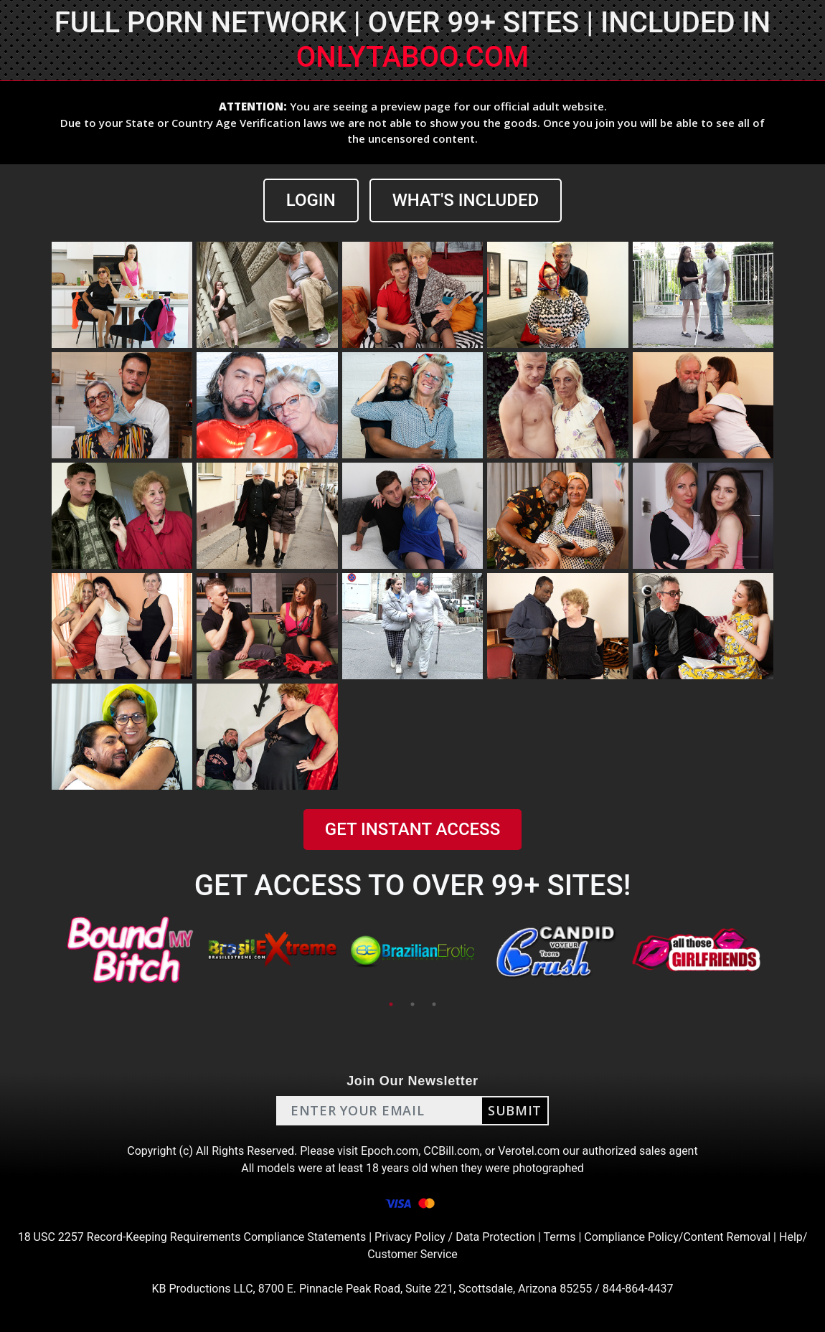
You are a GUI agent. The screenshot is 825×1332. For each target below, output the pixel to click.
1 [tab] (391, 1004)
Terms (559, 1237)
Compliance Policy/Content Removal (677, 1237)
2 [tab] (412, 1004)
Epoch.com (389, 1151)
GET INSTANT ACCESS (412, 829)
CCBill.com (451, 1151)
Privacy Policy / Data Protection (454, 1237)
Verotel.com (529, 1151)
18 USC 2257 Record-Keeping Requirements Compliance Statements (192, 1237)
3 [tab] (434, 1004)
